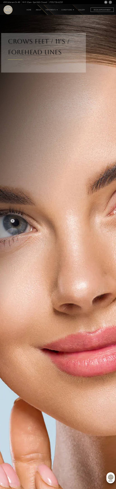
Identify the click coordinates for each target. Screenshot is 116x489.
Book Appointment (102, 10)
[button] (51, 9)
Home (29, 10)
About (38, 10)
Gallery (81, 10)
